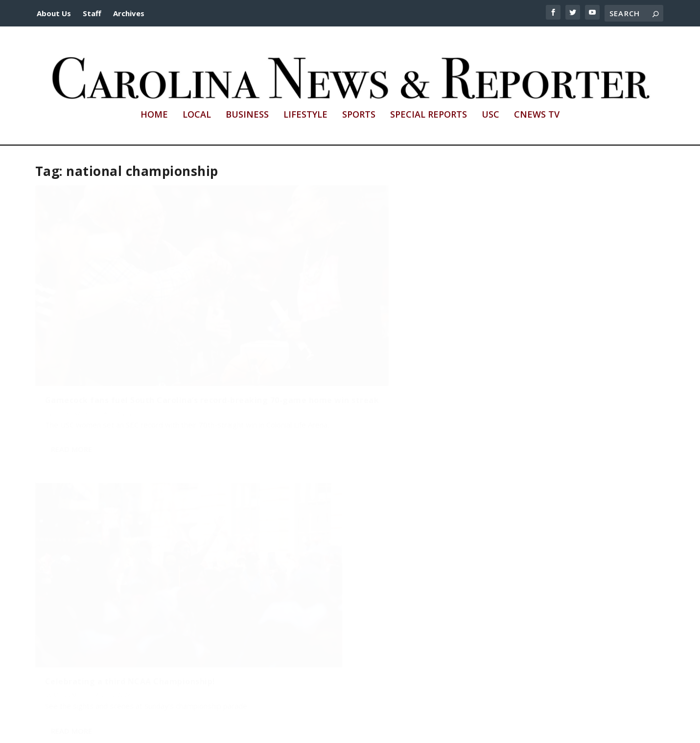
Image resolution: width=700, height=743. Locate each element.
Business (247, 115)
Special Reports (428, 115)
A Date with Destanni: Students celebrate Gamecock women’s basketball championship (131, 569)
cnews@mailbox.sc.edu (459, 730)
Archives (128, 13)
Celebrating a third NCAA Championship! (340, 318)
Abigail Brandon (128, 592)
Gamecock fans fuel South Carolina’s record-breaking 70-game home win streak (121, 327)
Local (197, 115)
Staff (92, 13)
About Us (54, 13)
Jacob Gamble (73, 592)
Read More (71, 395)
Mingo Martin (281, 331)
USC (490, 115)
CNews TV (537, 115)
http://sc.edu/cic (278, 730)
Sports (358, 115)
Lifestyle (305, 115)
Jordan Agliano (73, 351)
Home (154, 115)
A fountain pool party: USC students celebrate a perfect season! (540, 323)
